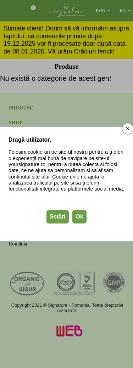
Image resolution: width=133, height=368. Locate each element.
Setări (57, 217)
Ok (79, 217)
